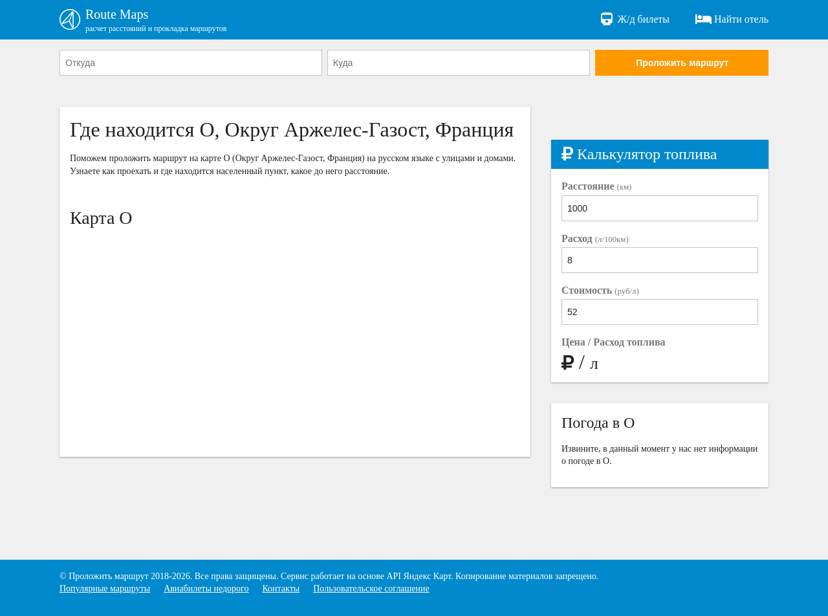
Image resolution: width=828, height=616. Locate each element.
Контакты (281, 588)
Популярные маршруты (105, 588)
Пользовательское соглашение (371, 588)
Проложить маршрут (682, 63)
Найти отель (731, 19)
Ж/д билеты (634, 19)
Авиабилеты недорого (206, 588)
